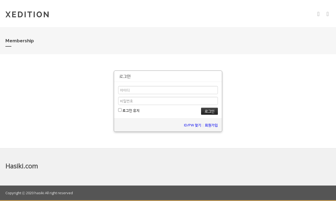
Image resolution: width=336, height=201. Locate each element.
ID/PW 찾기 (192, 125)
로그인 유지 (129, 110)
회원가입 (211, 125)
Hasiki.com (21, 165)
